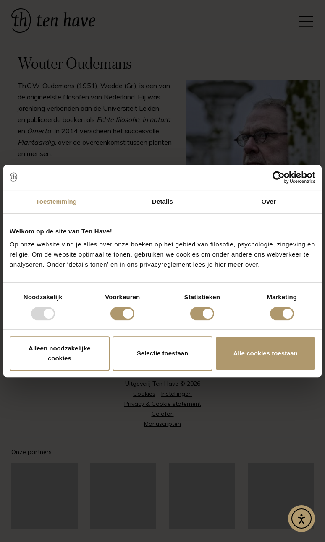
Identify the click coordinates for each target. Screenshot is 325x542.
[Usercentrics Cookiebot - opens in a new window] (278, 177)
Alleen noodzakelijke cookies (60, 353)
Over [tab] (268, 201)
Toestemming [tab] (56, 201)
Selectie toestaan (163, 353)
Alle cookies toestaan (265, 353)
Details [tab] (162, 201)
